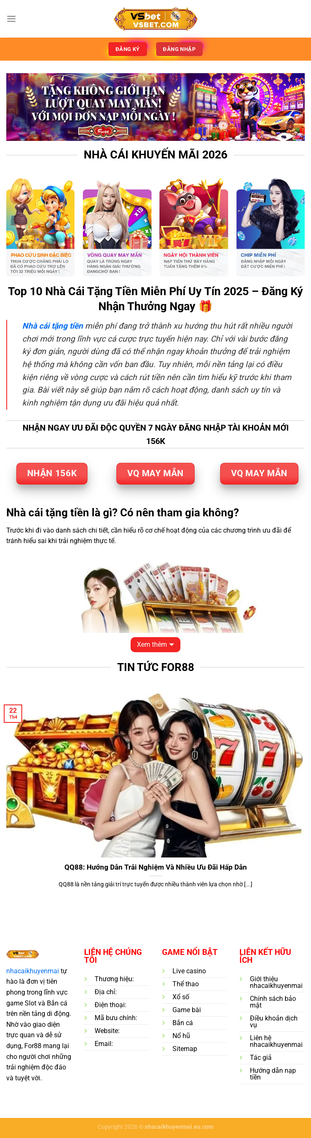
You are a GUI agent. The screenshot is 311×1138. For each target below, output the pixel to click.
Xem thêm (152, 644)
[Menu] (11, 18)
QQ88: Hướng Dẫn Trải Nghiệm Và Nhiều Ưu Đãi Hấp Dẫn (155, 867)
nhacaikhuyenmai (32, 971)
